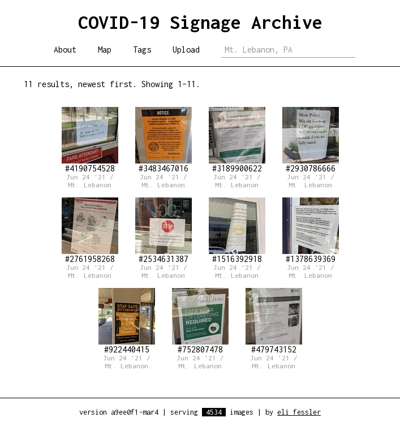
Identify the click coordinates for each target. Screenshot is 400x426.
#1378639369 (310, 230)
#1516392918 (237, 230)
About (65, 49)
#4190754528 (90, 140)
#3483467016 (163, 140)
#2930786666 (310, 140)
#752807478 (200, 321)
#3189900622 (237, 140)
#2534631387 (163, 230)
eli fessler (299, 412)
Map (104, 49)
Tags (142, 49)
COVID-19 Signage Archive (200, 22)
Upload (186, 49)
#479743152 (274, 321)
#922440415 (127, 321)
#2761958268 (90, 230)
